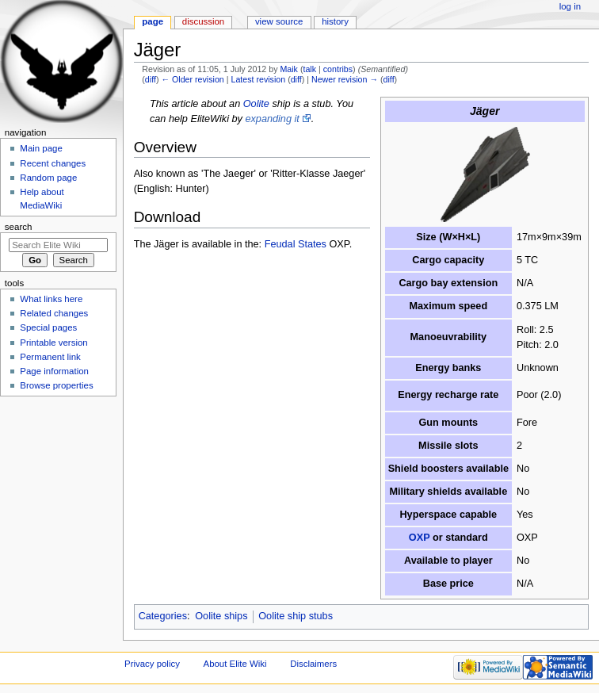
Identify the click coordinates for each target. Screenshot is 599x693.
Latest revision (258, 79)
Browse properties (56, 385)
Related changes (54, 313)
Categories (163, 616)
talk (309, 69)
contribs (338, 69)
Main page (41, 148)
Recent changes (53, 163)
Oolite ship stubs (295, 616)
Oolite (256, 103)
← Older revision (192, 79)
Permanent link (50, 357)
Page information (54, 371)
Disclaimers (313, 663)
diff (150, 79)
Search (18, 227)
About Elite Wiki (235, 663)
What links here (51, 299)
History (335, 21)
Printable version (53, 342)
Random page (48, 177)
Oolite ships (221, 616)
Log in (570, 6)
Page (152, 21)
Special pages (48, 327)
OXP (419, 537)
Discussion (203, 21)
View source (279, 21)
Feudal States (295, 244)
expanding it (272, 118)
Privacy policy (152, 663)
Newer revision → (344, 79)
